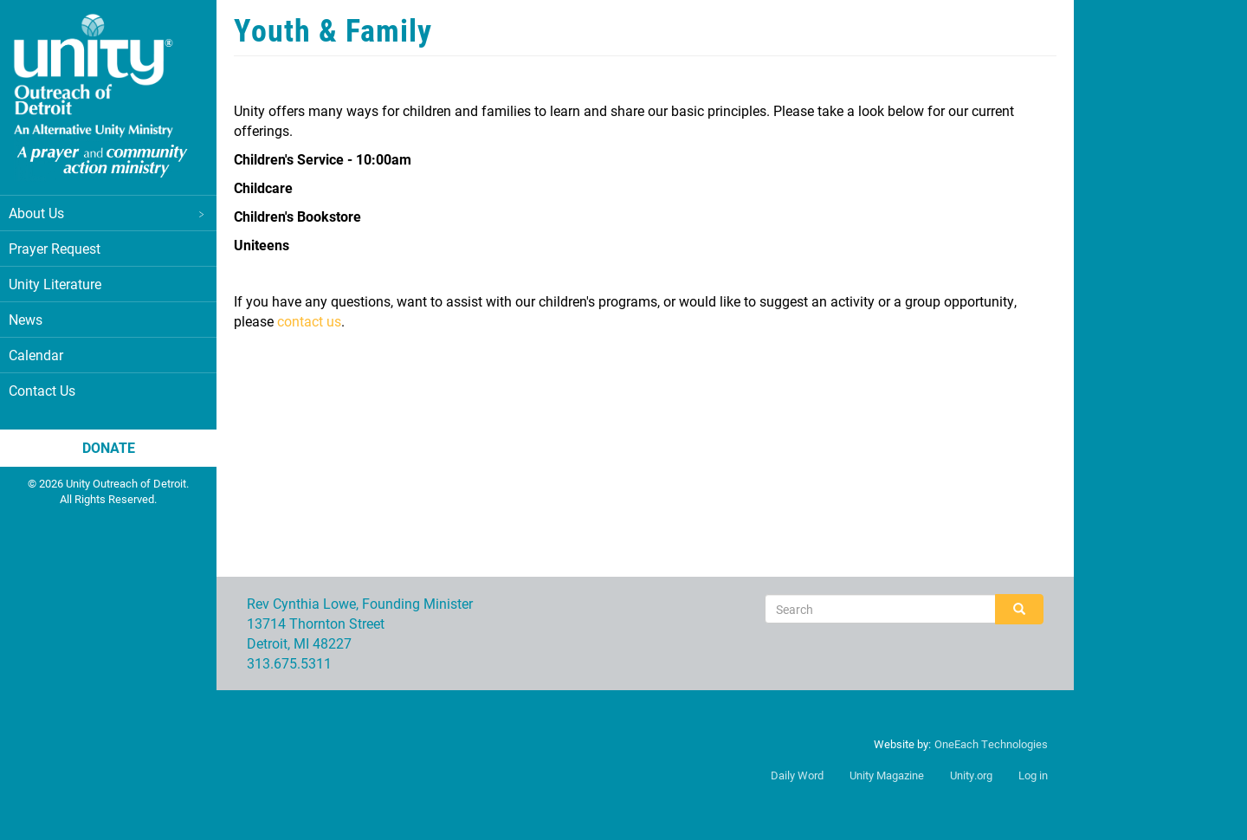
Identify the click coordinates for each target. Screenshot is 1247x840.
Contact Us (42, 390)
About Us (108, 213)
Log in (1033, 775)
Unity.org (971, 775)
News (25, 319)
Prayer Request (54, 248)
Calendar (36, 355)
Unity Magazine (887, 775)
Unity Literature (55, 284)
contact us (309, 321)
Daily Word (797, 775)
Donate (108, 447)
